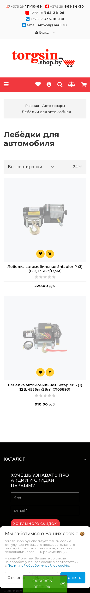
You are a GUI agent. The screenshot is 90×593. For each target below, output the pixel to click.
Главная (32, 106)
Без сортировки (31, 166)
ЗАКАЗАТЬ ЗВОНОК (42, 584)
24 (77, 166)
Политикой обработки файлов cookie (38, 565)
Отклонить (17, 577)
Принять (73, 577)
